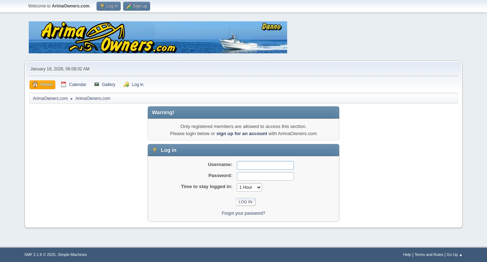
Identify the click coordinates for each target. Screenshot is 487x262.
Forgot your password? (244, 213)
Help (407, 254)
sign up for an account (242, 133)
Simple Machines (72, 254)
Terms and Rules (429, 254)
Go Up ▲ (455, 254)
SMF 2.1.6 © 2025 (40, 254)
